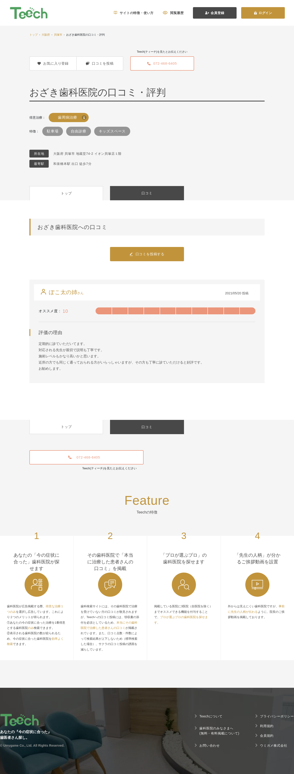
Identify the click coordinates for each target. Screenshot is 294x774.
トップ (33, 34)
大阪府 (46, 34)
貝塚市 (58, 34)
